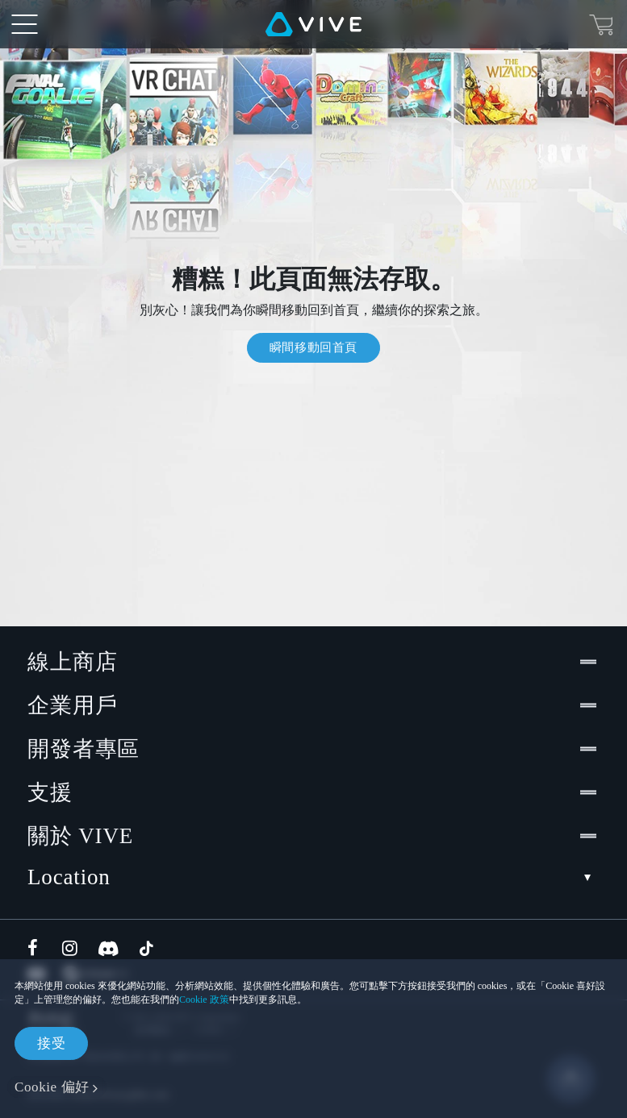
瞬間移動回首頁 (313, 347)
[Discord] (108, 948)
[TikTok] (146, 948)
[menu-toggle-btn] (24, 24)
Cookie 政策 (204, 999)
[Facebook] (36, 948)
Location (313, 877)
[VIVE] (313, 24)
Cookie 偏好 (52, 1087)
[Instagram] (71, 948)
